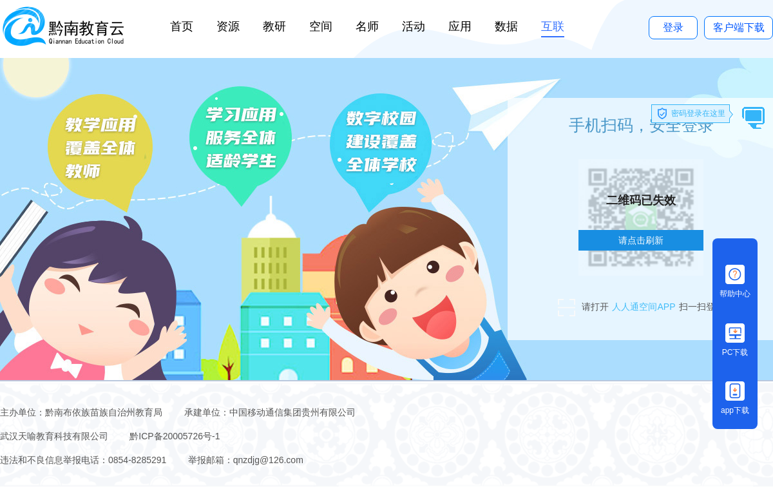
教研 (274, 26)
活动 (413, 26)
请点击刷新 (640, 240)
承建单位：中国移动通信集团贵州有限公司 (270, 412)
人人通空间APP (643, 306)
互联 (552, 26)
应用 (460, 26)
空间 (320, 26)
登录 (673, 27)
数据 (506, 26)
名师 (367, 26)
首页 (181, 26)
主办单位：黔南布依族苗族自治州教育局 (82, 412)
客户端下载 (739, 27)
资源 (228, 26)
